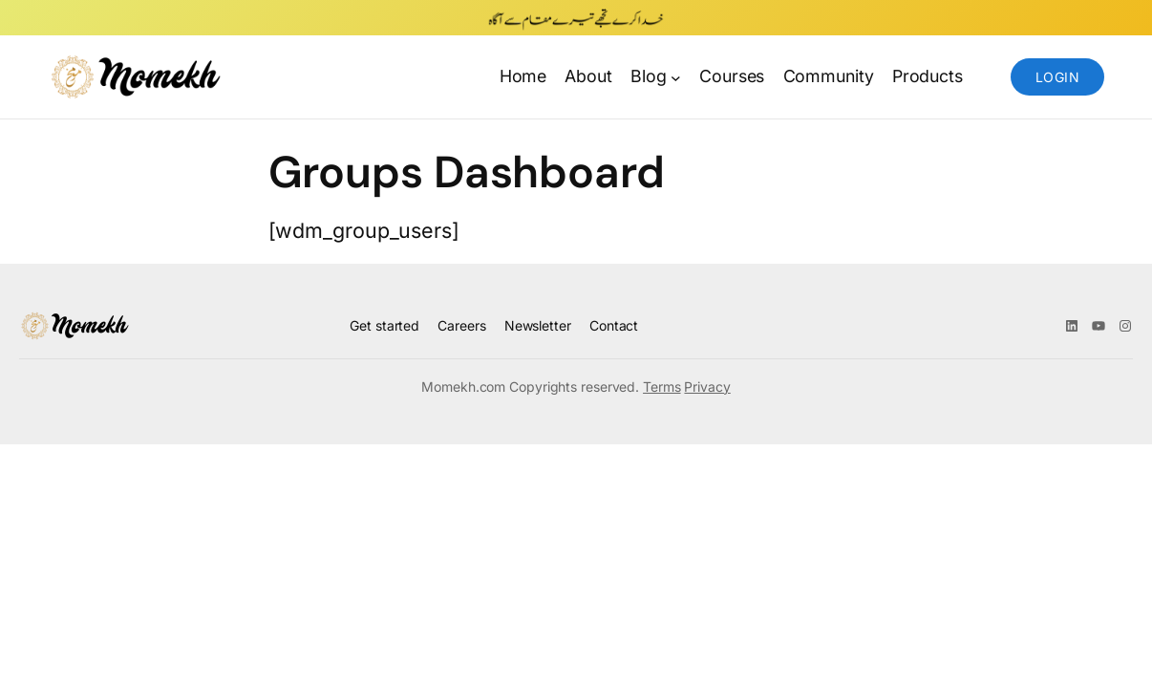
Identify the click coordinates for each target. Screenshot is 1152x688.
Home (523, 76)
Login (1057, 77)
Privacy (707, 386)
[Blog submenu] (676, 77)
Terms (662, 386)
